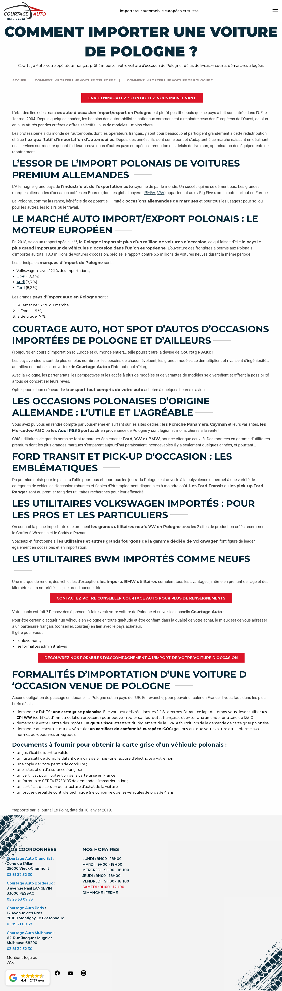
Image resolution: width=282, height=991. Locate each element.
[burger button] (275, 11)
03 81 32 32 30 (19, 875)
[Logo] (25, 11)
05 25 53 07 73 (20, 899)
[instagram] (83, 973)
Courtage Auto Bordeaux (30, 883)
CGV (10, 963)
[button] (28, 977)
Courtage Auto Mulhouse (29, 933)
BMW (149, 192)
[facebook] (57, 973)
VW (160, 192)
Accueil (19, 80)
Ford (21, 288)
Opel (21, 276)
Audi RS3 (67, 430)
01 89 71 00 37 (19, 924)
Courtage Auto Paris (25, 908)
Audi (21, 282)
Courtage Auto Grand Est (29, 858)
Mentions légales (22, 957)
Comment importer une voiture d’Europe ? (75, 80)
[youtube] (70, 973)
